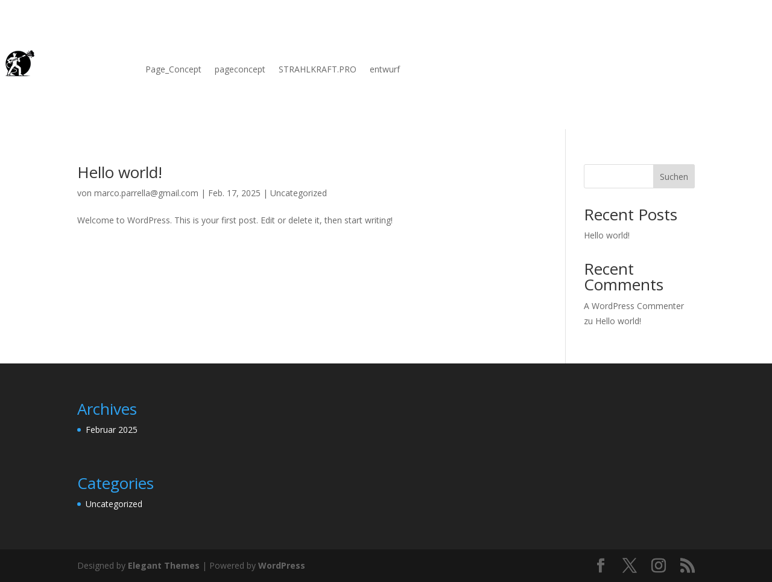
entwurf (385, 70)
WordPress (281, 565)
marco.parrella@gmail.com (146, 193)
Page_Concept (173, 70)
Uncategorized (298, 193)
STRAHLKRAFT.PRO (317, 70)
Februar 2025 (112, 429)
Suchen (674, 176)
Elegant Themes (164, 565)
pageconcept (240, 70)
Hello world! (119, 172)
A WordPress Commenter (634, 306)
